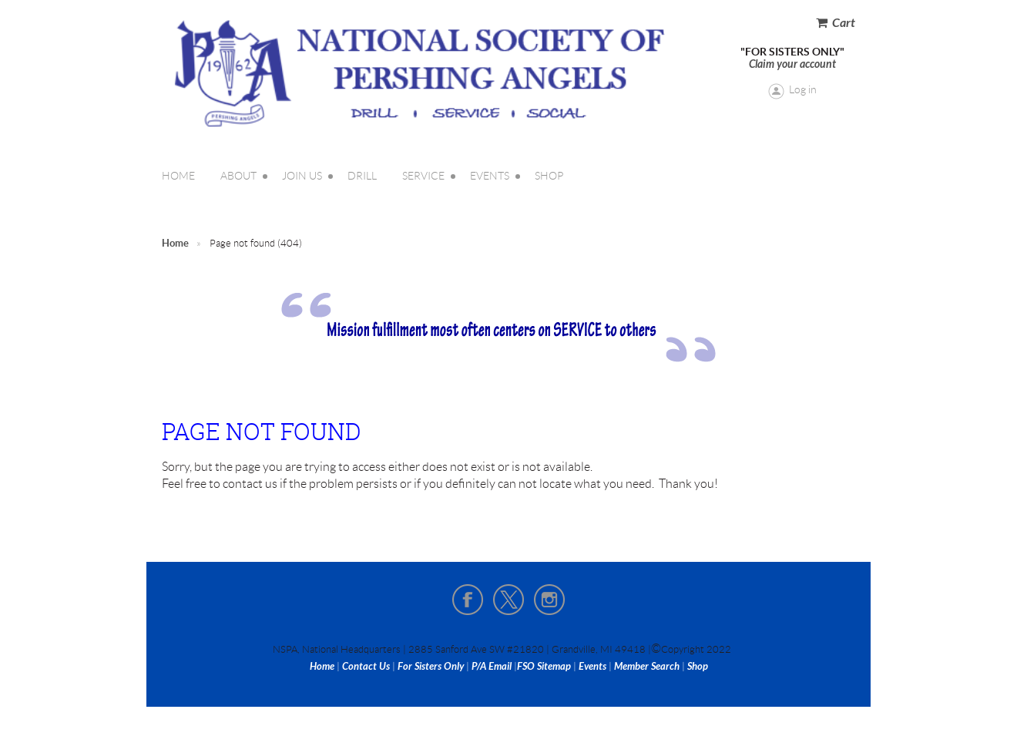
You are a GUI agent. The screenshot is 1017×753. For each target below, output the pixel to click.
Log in (803, 89)
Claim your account (792, 64)
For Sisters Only (431, 667)
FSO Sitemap (544, 667)
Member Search (647, 667)
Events (592, 667)
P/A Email (492, 667)
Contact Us (366, 667)
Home (175, 243)
